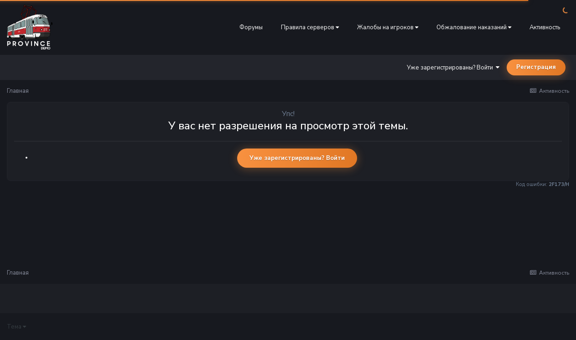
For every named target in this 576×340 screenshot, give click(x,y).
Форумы (251, 27)
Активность (544, 27)
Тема (16, 327)
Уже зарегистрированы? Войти (453, 68)
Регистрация (536, 67)
